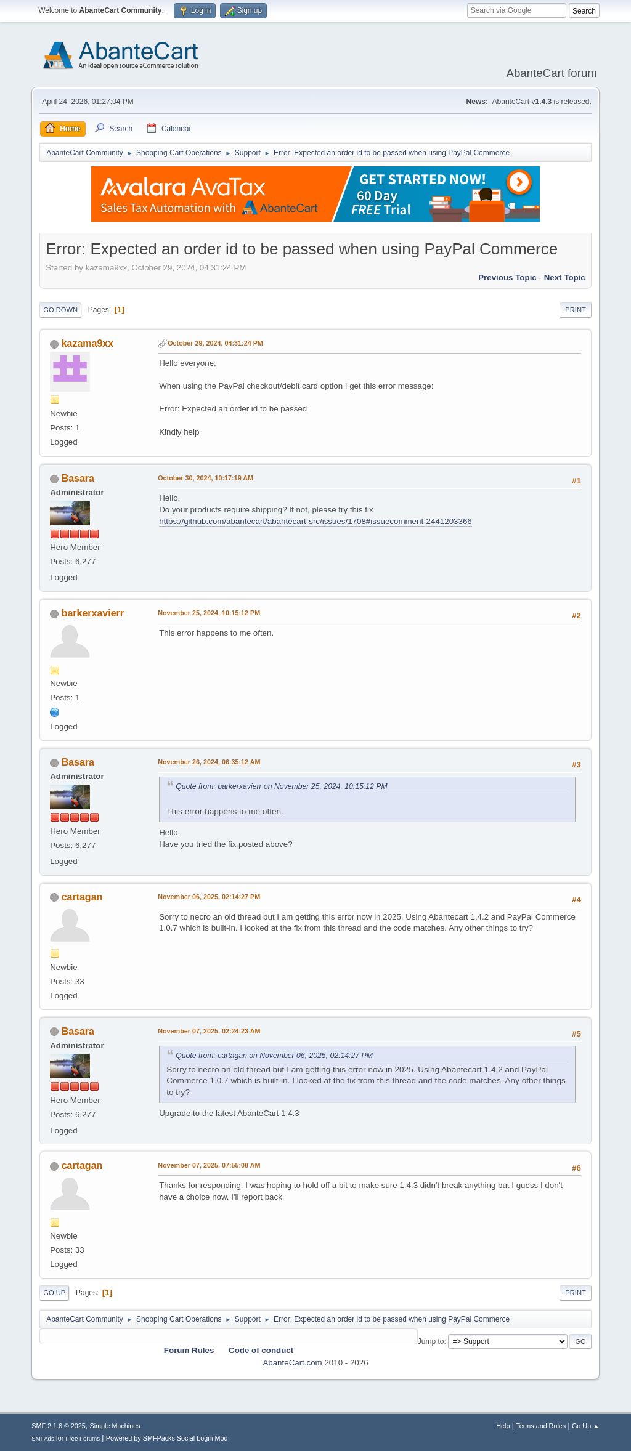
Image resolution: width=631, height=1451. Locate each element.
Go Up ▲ (586, 1425)
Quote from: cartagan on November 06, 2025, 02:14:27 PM (274, 1055)
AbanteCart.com (292, 1362)
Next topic (564, 277)
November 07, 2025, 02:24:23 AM (209, 1031)
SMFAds (42, 1438)
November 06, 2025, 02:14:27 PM (209, 896)
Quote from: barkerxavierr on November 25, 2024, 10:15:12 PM (281, 786)
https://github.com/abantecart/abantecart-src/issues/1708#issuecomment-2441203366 (315, 521)
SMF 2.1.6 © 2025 (58, 1425)
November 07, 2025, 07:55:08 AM (209, 1165)
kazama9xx (87, 343)
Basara (78, 478)
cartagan (82, 897)
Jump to (431, 1341)
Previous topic (507, 277)
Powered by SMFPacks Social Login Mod (167, 1438)
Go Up (54, 1292)
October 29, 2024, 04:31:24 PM (215, 343)
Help (503, 1425)
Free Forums (82, 1438)
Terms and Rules (541, 1425)
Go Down (60, 309)
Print (575, 309)
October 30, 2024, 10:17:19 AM (205, 478)
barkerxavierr (93, 613)
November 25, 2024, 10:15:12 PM (209, 612)
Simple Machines (115, 1425)
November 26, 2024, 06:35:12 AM (209, 762)
